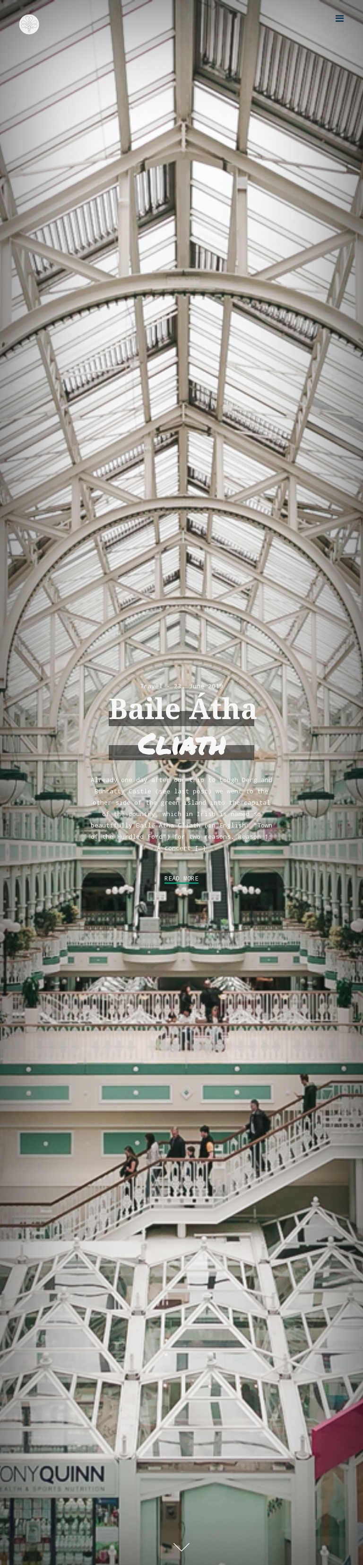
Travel (151, 686)
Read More (181, 878)
